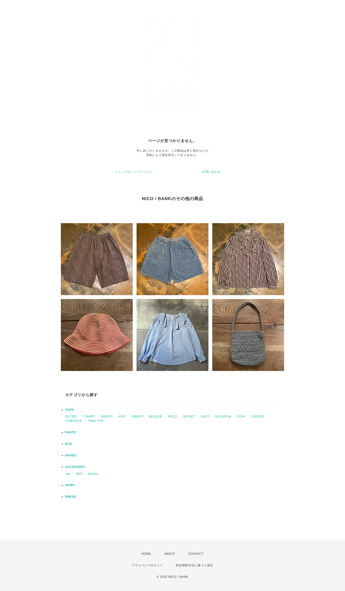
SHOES (70, 455)
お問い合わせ (211, 171)
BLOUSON (223, 416)
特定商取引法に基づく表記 (194, 565)
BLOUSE (155, 416)
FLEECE (258, 416)
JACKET (189, 416)
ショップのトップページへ (133, 171)
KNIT (122, 416)
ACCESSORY (75, 467)
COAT (241, 416)
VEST (205, 416)
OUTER (70, 416)
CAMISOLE (73, 421)
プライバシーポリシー (147, 565)
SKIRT (70, 485)
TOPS (69, 410)
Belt (79, 473)
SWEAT (137, 416)
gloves (93, 473)
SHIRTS (107, 416)
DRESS (70, 496)
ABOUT (169, 553)
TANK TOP (96, 421)
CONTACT (195, 553)
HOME (146, 553)
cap (67, 473)
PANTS (70, 432)
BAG (68, 444)
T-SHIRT (88, 416)
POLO (172, 416)
